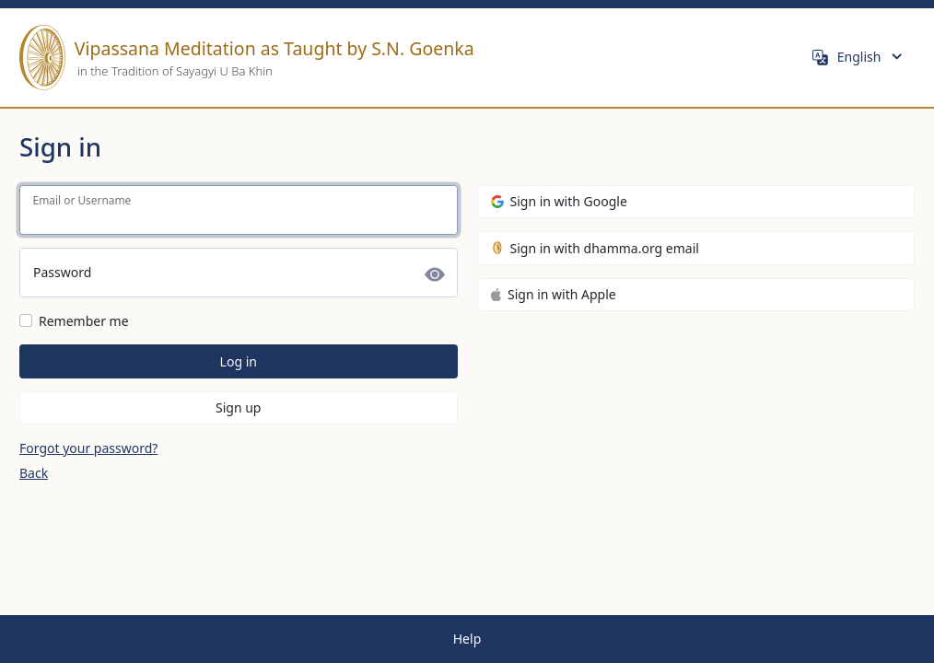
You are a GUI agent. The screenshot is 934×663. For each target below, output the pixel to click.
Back (33, 473)
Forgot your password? (88, 448)
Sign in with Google (559, 201)
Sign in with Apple (553, 294)
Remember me (84, 321)
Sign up (238, 407)
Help (467, 638)
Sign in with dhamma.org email (595, 248)
